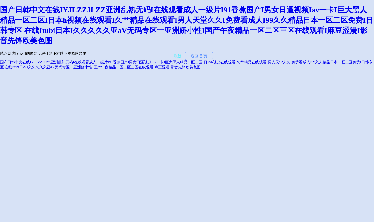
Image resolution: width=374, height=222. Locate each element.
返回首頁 (199, 56)
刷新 (177, 56)
